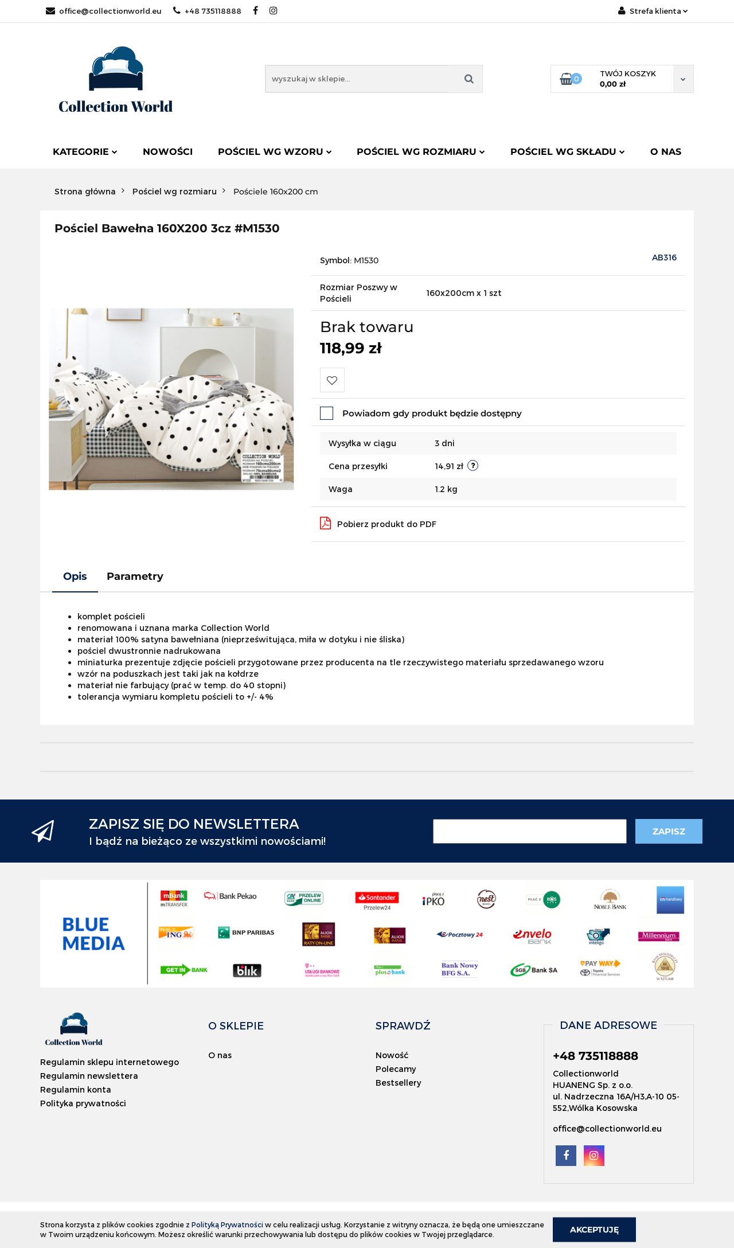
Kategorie (85, 151)
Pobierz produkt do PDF (378, 523)
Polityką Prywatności (227, 1224)
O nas (665, 151)
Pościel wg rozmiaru (421, 151)
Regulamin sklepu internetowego (109, 1062)
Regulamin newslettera (89, 1076)
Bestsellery (398, 1082)
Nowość (392, 1055)
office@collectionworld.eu (104, 10)
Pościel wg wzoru (275, 151)
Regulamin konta (75, 1089)
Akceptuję (594, 1229)
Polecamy (396, 1069)
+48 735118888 (207, 10)
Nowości (168, 151)
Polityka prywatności (83, 1103)
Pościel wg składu (567, 151)
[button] (236, 1025)
